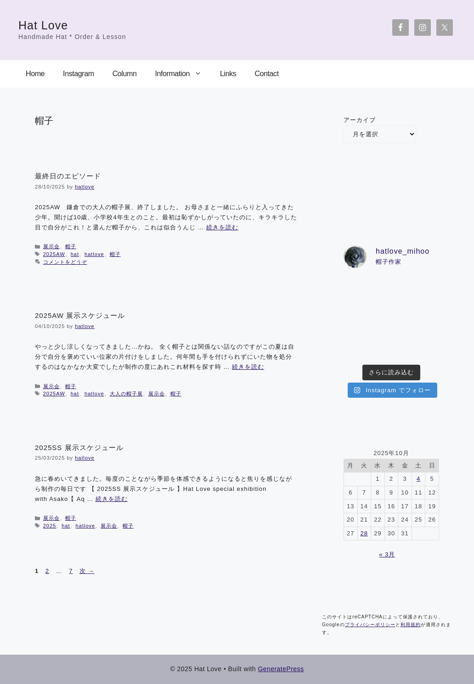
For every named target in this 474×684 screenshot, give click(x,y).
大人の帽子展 (126, 393)
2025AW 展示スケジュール (80, 315)
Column (125, 74)
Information (183, 74)
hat (75, 254)
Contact (266, 74)
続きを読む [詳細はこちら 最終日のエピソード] (222, 227)
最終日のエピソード (68, 176)
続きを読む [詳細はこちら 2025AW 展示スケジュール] (248, 366)
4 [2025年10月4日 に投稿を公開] (418, 478)
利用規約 (411, 624)
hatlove (94, 254)
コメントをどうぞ (65, 262)
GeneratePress (281, 669)
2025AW (54, 254)
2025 (49, 525)
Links (228, 74)
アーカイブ (360, 120)
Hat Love (43, 25)
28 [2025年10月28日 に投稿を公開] (364, 533)
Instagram (78, 74)
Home (35, 74)
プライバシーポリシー (370, 624)
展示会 (51, 246)
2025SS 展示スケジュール (79, 447)
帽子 (70, 246)
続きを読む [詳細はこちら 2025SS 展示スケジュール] (112, 498)
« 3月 (387, 554)
